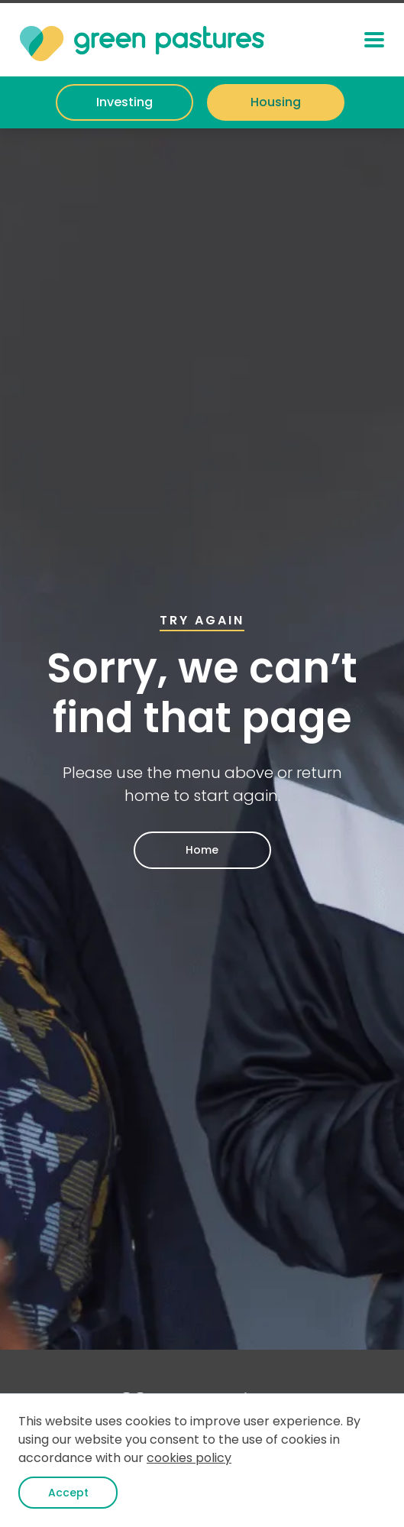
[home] (142, 39)
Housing (275, 102)
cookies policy (189, 1458)
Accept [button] (68, 1492)
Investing (124, 102)
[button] (374, 40)
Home (202, 850)
